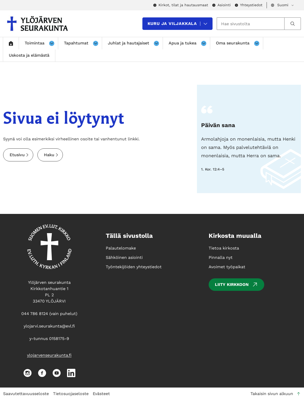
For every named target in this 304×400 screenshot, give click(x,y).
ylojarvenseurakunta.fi (49, 355)
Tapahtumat (76, 43)
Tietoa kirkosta (224, 248)
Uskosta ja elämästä (29, 55)
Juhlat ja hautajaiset (128, 43)
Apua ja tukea (182, 43)
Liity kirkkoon (236, 284)
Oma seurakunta (232, 43)
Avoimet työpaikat (227, 266)
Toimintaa (34, 43)
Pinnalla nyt (221, 257)
